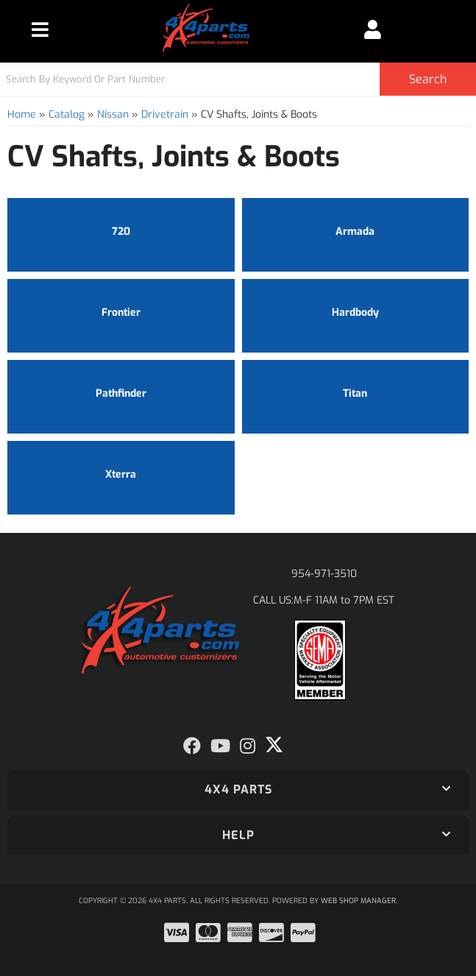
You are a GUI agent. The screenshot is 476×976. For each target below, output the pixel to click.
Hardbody (355, 312)
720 (121, 231)
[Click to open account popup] (373, 29)
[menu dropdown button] (40, 29)
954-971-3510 (324, 574)
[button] (238, 79)
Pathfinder (121, 393)
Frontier (121, 312)
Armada (354, 231)
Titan (355, 393)
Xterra (120, 474)
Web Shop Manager (358, 900)
